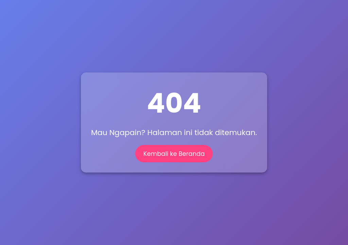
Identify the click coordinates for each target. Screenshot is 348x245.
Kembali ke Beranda (174, 153)
